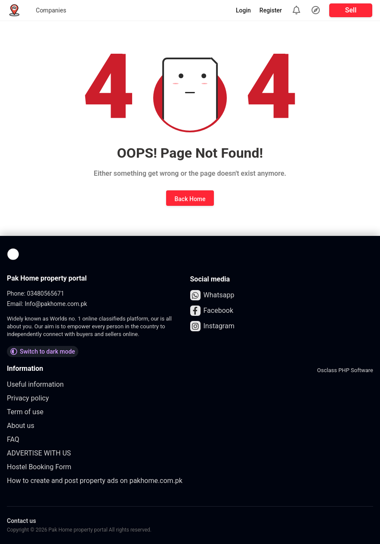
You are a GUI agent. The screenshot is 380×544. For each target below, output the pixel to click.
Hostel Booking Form (39, 467)
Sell (351, 10)
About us (20, 426)
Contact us (21, 520)
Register (271, 10)
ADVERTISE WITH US (39, 453)
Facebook (211, 311)
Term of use (25, 412)
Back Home (189, 199)
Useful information (35, 384)
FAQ (13, 439)
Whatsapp (212, 295)
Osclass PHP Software (345, 370)
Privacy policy (28, 398)
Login (243, 10)
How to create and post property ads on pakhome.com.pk (94, 481)
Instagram (212, 326)
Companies (51, 10)
